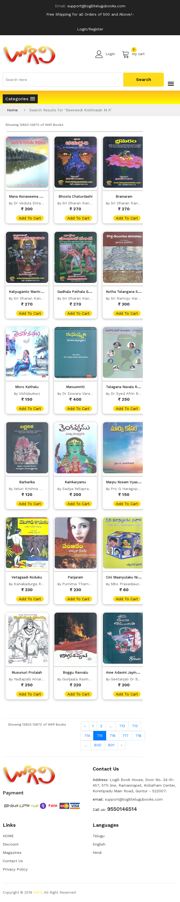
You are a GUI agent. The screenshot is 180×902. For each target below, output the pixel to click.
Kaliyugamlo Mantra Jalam (31, 292)
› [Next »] (121, 745)
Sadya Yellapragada (80, 488)
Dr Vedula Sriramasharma (37, 203)
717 (125, 735)
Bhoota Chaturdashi (75, 196)
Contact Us (13, 861)
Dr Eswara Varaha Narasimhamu (91, 393)
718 (138, 735)
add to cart (30, 218)
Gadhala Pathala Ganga (76, 292)
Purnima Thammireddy (82, 584)
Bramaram (124, 196)
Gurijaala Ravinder (78, 679)
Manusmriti (75, 387)
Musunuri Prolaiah (27, 672)
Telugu (99, 836)
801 (111, 745)
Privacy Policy (15, 869)
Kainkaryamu (75, 482)
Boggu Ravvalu (75, 672)
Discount (11, 844)
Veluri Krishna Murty (32, 488)
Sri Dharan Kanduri (79, 203)
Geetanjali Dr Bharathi (130, 679)
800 (97, 745)
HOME (8, 836)
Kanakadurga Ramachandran (39, 584)
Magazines (12, 852)
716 (112, 735)
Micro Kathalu (27, 387)
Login (105, 54)
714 (87, 735)
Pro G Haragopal (126, 488)
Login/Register (90, 29)
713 (135, 726)
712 (122, 726)
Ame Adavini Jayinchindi (126, 672)
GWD (37, 892)
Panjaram (75, 577)
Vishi (23, 393)
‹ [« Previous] (84, 726)
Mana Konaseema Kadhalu (31, 196)
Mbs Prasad (121, 584)
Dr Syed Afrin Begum (129, 393)
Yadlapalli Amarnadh (32, 679)
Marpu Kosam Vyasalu (124, 482)
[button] (20, 98)
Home (12, 110)
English (99, 844)
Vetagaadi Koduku (27, 577)
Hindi (97, 852)
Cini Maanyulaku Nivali (124, 577)
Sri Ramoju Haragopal (130, 298)
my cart (133, 54)
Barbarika (27, 482)
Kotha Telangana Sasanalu (128, 292)
